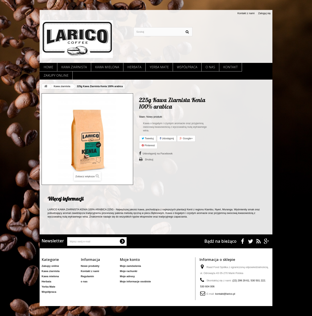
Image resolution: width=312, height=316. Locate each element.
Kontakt (230, 67)
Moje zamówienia (130, 265)
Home (48, 67)
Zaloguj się (264, 13)
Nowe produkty (90, 265)
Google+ (186, 138)
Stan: (142, 116)
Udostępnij (167, 138)
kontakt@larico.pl (225, 293)
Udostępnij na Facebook (158, 153)
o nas (210, 67)
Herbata (134, 67)
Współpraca (187, 67)
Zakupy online (56, 75)
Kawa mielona (107, 67)
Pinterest (148, 145)
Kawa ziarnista (74, 67)
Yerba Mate (159, 67)
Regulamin (87, 276)
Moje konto (130, 259)
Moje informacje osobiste (135, 281)
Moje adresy (127, 276)
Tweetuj (148, 138)
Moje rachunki (128, 271)
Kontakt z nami (245, 13)
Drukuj (149, 159)
